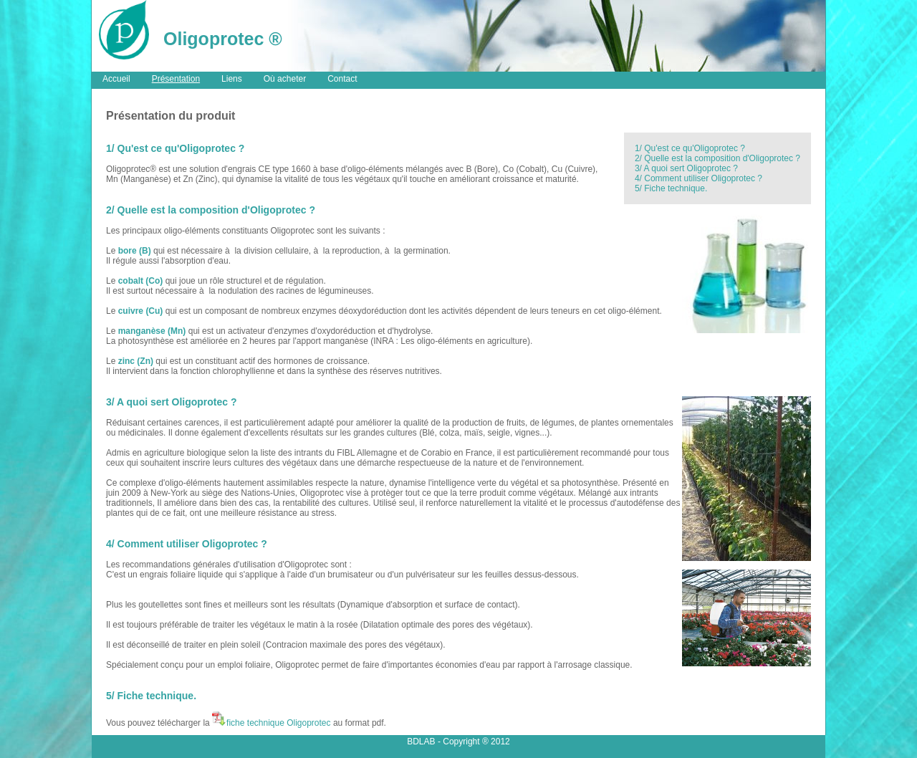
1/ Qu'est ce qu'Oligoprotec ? (690, 148)
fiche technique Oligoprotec (271, 723)
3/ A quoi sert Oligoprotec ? (686, 168)
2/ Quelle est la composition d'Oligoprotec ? (717, 158)
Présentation (176, 79)
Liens (231, 79)
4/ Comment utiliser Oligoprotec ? (698, 178)
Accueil (116, 79)
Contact (342, 79)
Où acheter (285, 79)
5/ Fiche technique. (671, 188)
